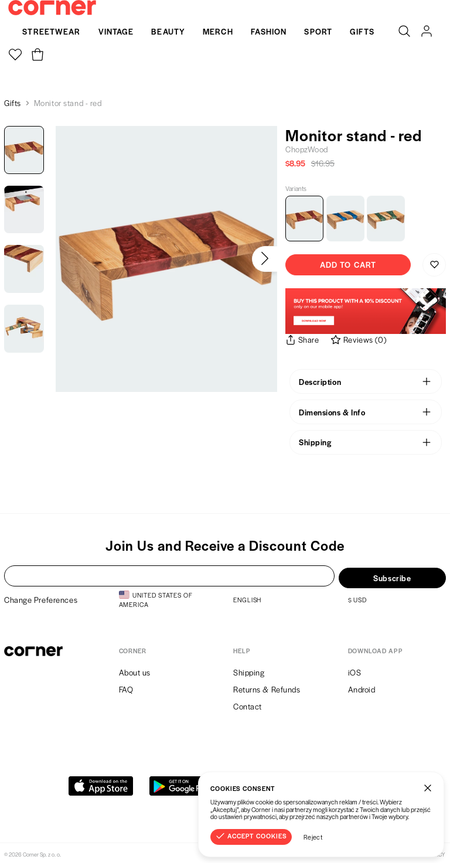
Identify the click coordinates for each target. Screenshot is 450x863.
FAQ (126, 686)
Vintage (116, 31)
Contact (247, 703)
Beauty (168, 31)
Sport (318, 31)
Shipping (248, 669)
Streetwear (51, 31)
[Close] (428, 788)
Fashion (269, 31)
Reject (313, 837)
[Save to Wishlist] (434, 265)
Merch (218, 31)
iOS (355, 669)
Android (362, 686)
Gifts (362, 31)
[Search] (404, 32)
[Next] (264, 259)
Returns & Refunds (267, 686)
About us (135, 669)
